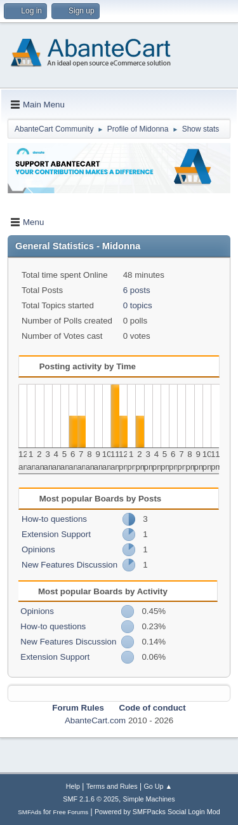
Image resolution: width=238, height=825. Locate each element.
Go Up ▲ (157, 786)
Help (73, 786)
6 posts (136, 290)
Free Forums (71, 811)
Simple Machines (149, 799)
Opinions (38, 549)
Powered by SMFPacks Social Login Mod (157, 811)
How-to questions (54, 519)
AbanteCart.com (95, 720)
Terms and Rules (112, 786)
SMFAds (29, 811)
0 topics (137, 305)
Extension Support (56, 534)
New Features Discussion (69, 564)
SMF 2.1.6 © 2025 (91, 799)
